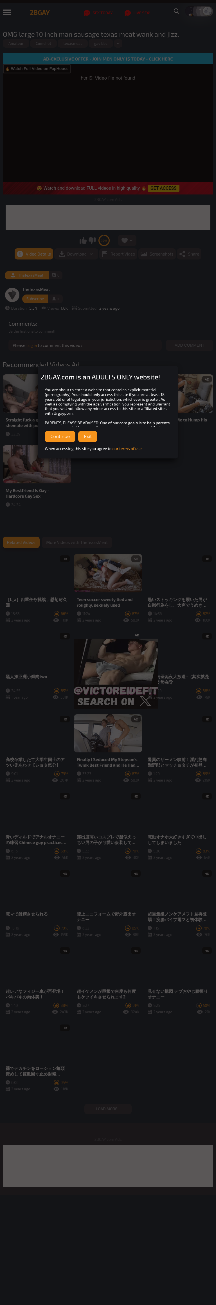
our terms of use (127, 448)
